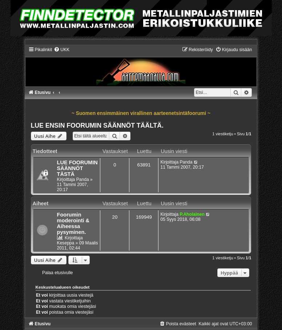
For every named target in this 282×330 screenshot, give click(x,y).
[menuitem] (61, 49)
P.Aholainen (192, 214)
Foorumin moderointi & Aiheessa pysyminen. (73, 223)
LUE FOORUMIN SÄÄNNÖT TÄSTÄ (77, 168)
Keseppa (65, 243)
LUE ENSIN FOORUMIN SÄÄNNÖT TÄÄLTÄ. (97, 125)
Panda (82, 179)
